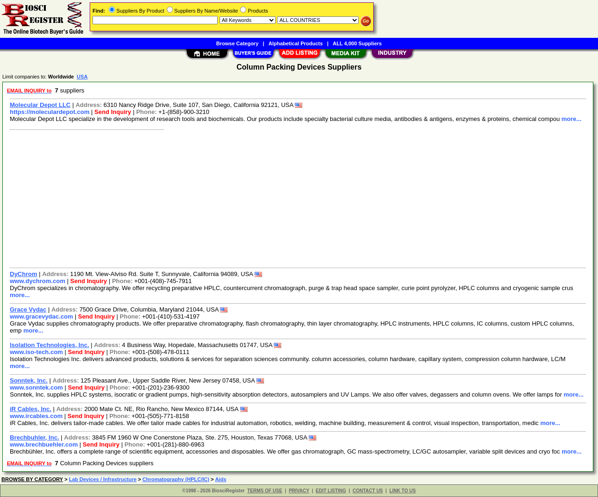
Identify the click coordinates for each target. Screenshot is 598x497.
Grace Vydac (28, 309)
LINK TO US (402, 490)
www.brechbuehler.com (44, 444)
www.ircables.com (36, 415)
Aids (220, 479)
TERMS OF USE (264, 490)
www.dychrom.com (37, 280)
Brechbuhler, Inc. (34, 437)
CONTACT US (368, 490)
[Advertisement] (286, 197)
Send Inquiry (112, 111)
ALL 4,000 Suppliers (357, 43)
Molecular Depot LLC (40, 104)
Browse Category (237, 43)
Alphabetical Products (296, 43)
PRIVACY (299, 490)
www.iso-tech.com (36, 351)
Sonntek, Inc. (29, 380)
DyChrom (23, 273)
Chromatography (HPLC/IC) (175, 479)
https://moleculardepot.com (49, 111)
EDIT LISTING (331, 490)
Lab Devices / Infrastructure (102, 479)
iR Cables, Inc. (30, 408)
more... (572, 118)
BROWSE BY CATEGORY (32, 479)
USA (82, 76)
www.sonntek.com (36, 387)
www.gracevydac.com (41, 316)
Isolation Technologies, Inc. (49, 344)
